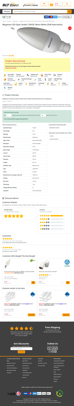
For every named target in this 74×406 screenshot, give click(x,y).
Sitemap (9, 372)
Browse (7, 11)
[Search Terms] (39, 11)
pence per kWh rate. (52, 115)
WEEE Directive (57, 374)
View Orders (25, 365)
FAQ (55, 372)
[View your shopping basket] (55, 4)
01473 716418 (30, 5)
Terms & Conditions (12, 368)
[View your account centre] (67, 4)
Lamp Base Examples (59, 361)
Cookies (40, 361)
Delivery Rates (10, 365)
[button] (70, 272)
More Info (31, 315)
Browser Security (42, 363)
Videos (55, 381)
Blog (8, 361)
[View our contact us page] (44, 4)
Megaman (15, 21)
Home (4, 21)
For (5, 115)
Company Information (13, 358)
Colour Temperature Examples (59, 366)
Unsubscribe (25, 375)
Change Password (27, 363)
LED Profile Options (59, 363)
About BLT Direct (11, 363)
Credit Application (27, 372)
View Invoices (25, 368)
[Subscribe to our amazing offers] (21, 348)
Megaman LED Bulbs (10, 68)
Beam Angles (57, 369)
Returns (24, 377)
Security (40, 358)
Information (57, 358)
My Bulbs (24, 370)
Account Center (27, 358)
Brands (9, 21)
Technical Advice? (10, 198)
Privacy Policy (41, 365)
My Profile (25, 361)
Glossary (56, 379)
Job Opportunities (11, 370)
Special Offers (57, 377)
